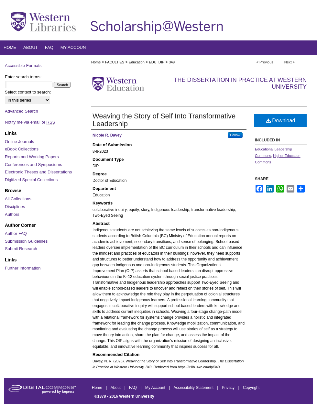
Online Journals (19, 141)
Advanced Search (21, 111)
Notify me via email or (30, 122)
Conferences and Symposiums (33, 164)
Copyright (251, 387)
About (116, 387)
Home (96, 62)
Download (280, 120)
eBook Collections (21, 149)
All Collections (18, 198)
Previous (266, 62)
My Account (155, 387)
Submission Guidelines (26, 241)
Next (288, 62)
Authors (12, 214)
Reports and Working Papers (32, 156)
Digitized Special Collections (31, 179)
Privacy (229, 387)
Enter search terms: (23, 76)
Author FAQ (16, 233)
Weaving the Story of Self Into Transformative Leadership (164, 120)
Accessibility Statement (194, 387)
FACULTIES (114, 62)
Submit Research (21, 248)
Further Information (23, 268)
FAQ (133, 387)
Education (137, 62)
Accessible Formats (23, 65)
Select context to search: (28, 92)
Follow (235, 135)
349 (172, 62)
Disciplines (15, 206)
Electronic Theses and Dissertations (38, 172)
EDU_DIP (156, 62)
